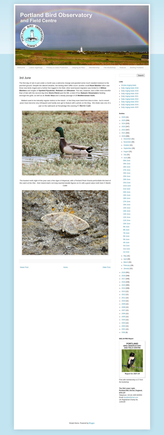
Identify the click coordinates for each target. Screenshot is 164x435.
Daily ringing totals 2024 (129, 105)
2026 (124, 117)
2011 (124, 298)
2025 (124, 120)
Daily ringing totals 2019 (129, 91)
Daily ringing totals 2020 (129, 93)
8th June (126, 230)
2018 (124, 276)
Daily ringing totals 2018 (129, 88)
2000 (124, 332)
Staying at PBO (78, 67)
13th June (126, 214)
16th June (126, 205)
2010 (124, 301)
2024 (124, 123)
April (125, 259)
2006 (124, 313)
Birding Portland (137, 67)
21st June (126, 189)
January (127, 268)
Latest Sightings (35, 67)
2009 (124, 304)
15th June (126, 208)
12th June (126, 217)
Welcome (21, 67)
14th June (126, 211)
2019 (124, 272)
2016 (124, 282)
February (127, 265)
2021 (124, 133)
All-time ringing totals (128, 85)
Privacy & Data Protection (57, 67)
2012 (124, 294)
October (127, 145)
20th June (126, 192)
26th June (126, 173)
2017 (124, 279)
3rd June (126, 246)
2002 (124, 326)
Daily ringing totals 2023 (129, 102)
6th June (126, 236)
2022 (124, 130)
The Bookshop (109, 67)
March (126, 262)
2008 (124, 307)
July (125, 155)
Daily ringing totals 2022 (129, 99)
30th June (126, 160)
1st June (126, 252)
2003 (124, 323)
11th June (126, 220)
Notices (123, 67)
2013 (124, 291)
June (125, 158)
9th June (126, 227)
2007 (124, 310)
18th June (126, 198)
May (125, 256)
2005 (124, 317)
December (127, 139)
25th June (126, 176)
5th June (126, 239)
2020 (124, 136)
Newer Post (24, 267)
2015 (124, 285)
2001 (124, 329)
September (128, 148)
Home (65, 267)
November (127, 142)
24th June (126, 179)
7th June (126, 233)
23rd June (126, 183)
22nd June (127, 186)
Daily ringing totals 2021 (129, 96)
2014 (124, 288)
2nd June (126, 249)
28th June (126, 167)
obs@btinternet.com (131, 397)
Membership (94, 67)
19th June (126, 195)
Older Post (106, 267)
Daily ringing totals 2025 (129, 107)
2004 (124, 320)
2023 (124, 127)
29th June (126, 164)
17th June (126, 201)
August (126, 151)
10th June (126, 224)
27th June (126, 170)
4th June (126, 242)
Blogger (91, 423)
